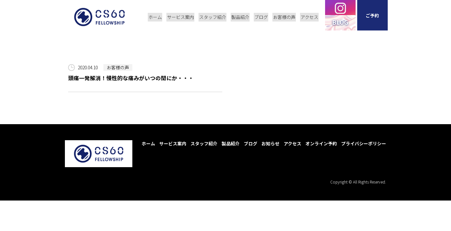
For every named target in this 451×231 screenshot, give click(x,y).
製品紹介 (231, 143)
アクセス (292, 143)
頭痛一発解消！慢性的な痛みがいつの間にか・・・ (131, 78)
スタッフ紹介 (203, 143)
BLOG (341, 23)
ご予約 (373, 16)
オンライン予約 (321, 143)
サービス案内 (172, 143)
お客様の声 (118, 67)
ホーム (148, 143)
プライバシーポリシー (363, 143)
